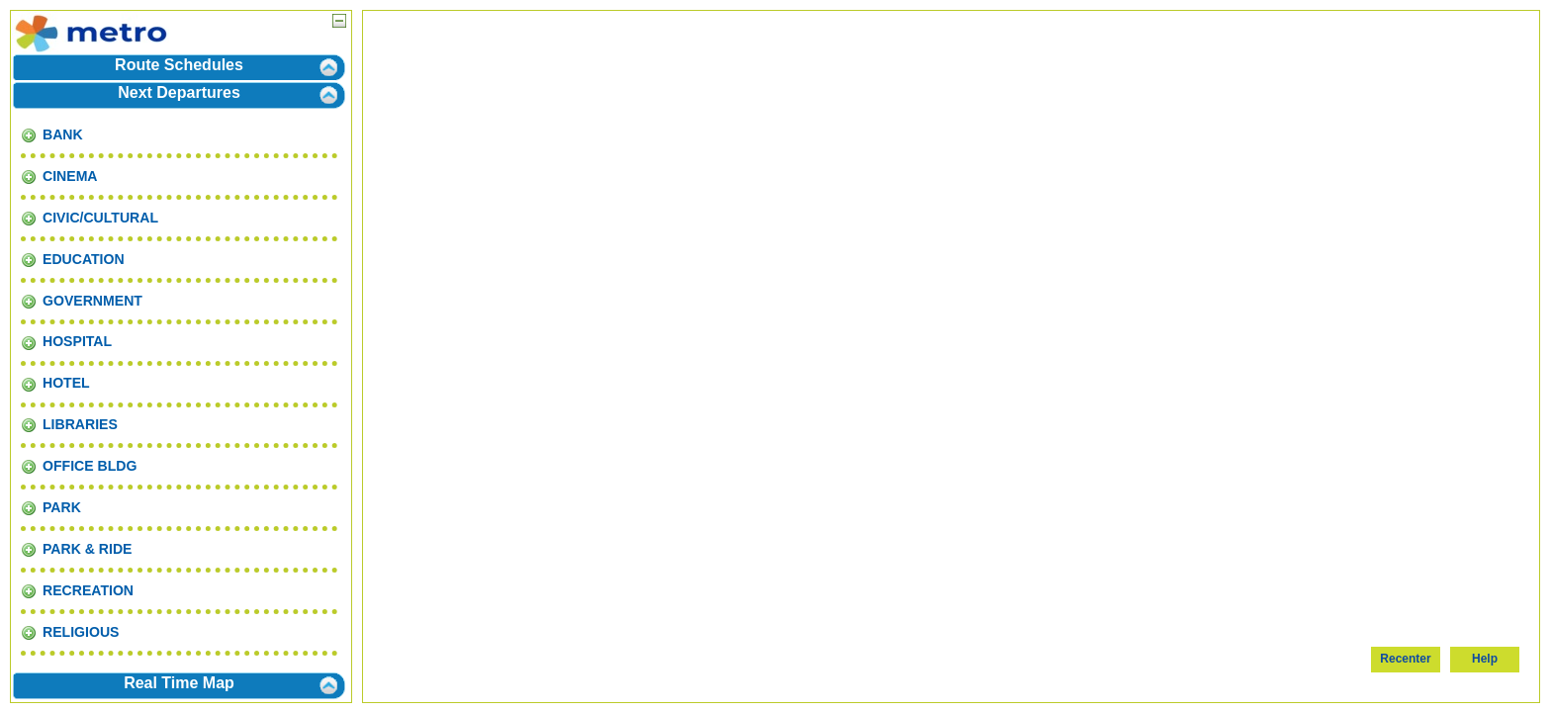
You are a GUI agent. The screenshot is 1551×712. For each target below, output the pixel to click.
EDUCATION (73, 259)
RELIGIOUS (70, 632)
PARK (51, 507)
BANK (52, 134)
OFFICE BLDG (79, 466)
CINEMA (59, 176)
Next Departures (179, 92)
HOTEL (55, 383)
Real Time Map (179, 682)
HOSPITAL (66, 341)
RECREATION (77, 590)
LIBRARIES (69, 424)
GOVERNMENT (81, 301)
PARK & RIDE (76, 549)
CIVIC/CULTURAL (89, 217)
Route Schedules (179, 64)
